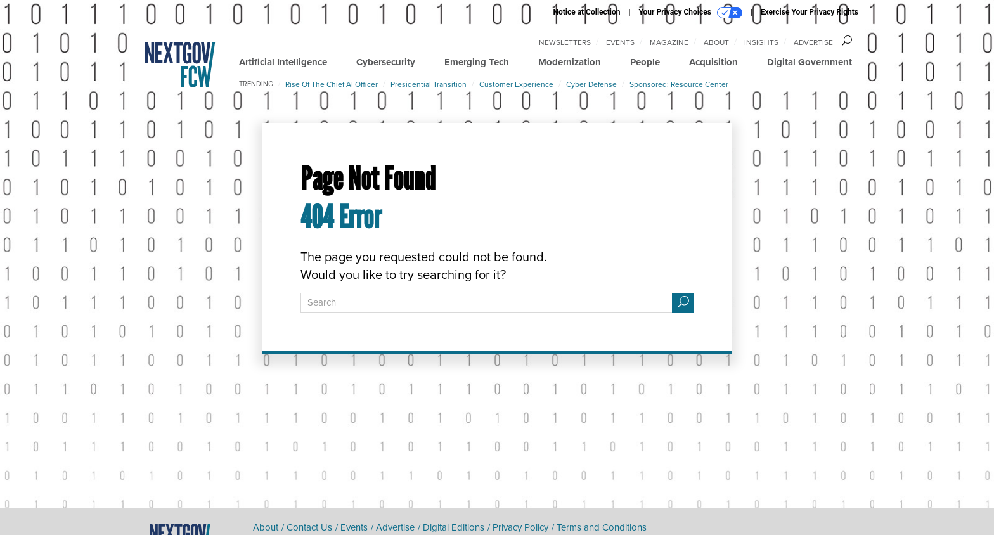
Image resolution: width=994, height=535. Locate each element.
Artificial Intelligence (283, 62)
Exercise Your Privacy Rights (809, 12)
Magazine (669, 42)
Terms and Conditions (602, 527)
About (716, 42)
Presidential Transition (428, 84)
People (645, 62)
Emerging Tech (476, 62)
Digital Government (809, 62)
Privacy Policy (520, 527)
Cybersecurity (385, 62)
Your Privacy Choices (690, 12)
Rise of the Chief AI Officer (331, 84)
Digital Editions (453, 527)
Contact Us (309, 527)
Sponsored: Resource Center (678, 84)
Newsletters (565, 42)
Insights (761, 42)
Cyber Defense (591, 84)
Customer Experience (516, 84)
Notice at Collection (586, 12)
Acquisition (713, 62)
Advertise (813, 42)
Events (620, 42)
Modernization (569, 62)
